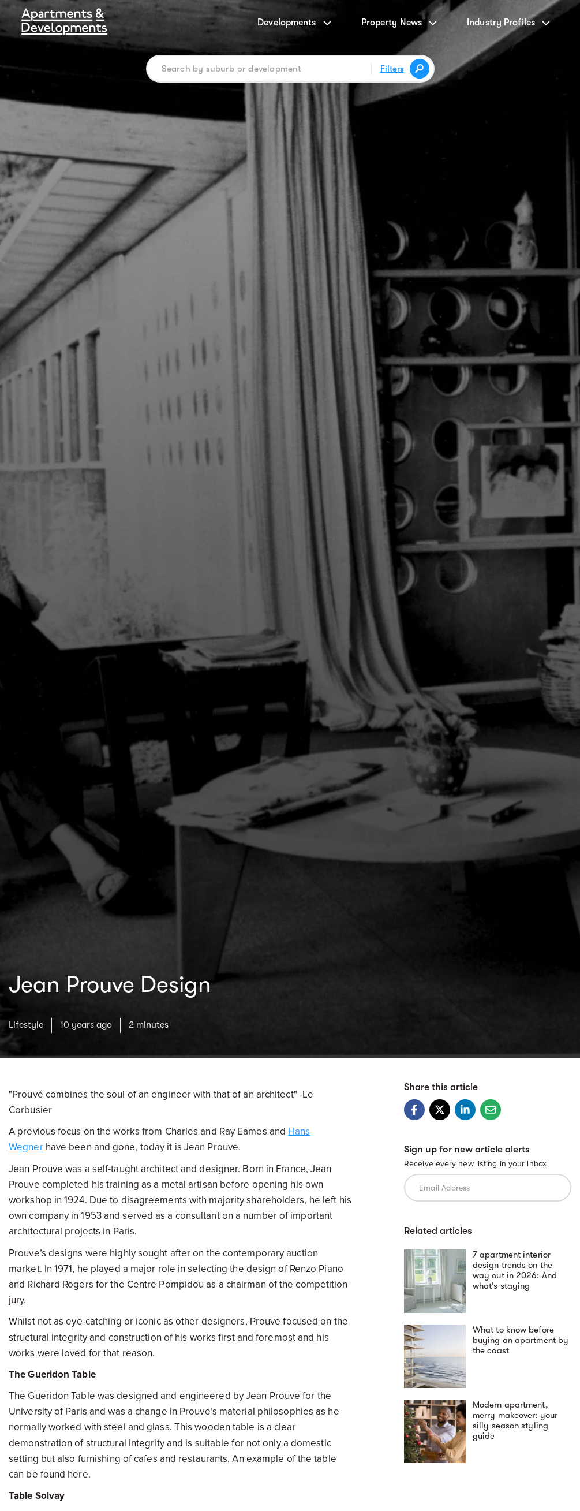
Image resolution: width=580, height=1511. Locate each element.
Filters (392, 69)
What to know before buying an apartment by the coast (520, 1340)
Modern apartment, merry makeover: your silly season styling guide (515, 1420)
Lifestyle (26, 1025)
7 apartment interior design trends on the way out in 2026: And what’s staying (515, 1270)
